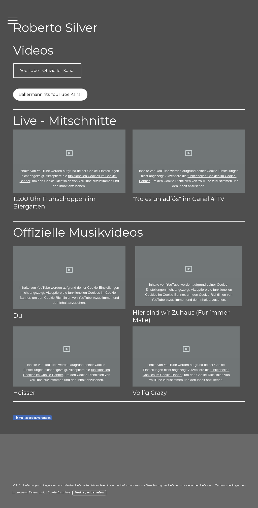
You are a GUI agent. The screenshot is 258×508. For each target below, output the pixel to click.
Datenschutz (37, 492)
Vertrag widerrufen (89, 492)
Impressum (19, 492)
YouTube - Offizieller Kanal (47, 70)
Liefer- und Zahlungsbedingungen (223, 485)
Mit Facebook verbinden (32, 418)
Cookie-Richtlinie (59, 492)
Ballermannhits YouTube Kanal (50, 94)
